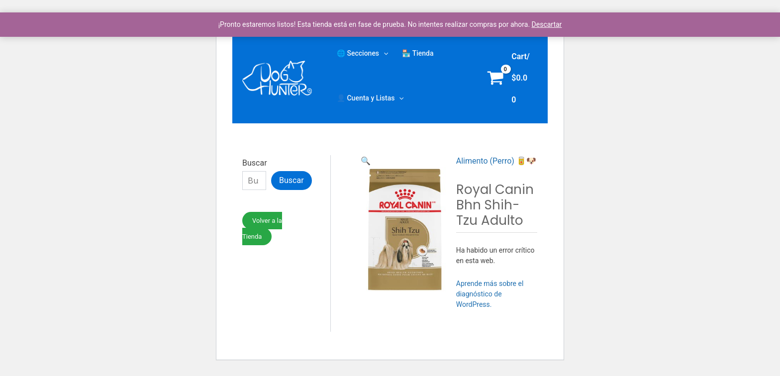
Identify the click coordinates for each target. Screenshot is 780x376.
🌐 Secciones (362, 53)
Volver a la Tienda (262, 228)
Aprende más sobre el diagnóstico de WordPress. (490, 294)
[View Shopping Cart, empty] (510, 78)
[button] (366, 161)
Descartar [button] (547, 24)
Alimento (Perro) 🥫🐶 (496, 161)
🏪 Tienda (417, 53)
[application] (383, 53)
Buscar (254, 163)
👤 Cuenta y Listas (370, 98)
